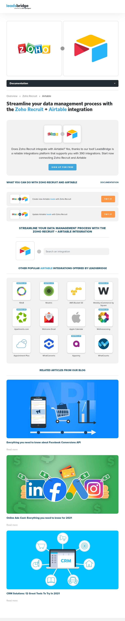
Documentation (19, 83)
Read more (12, 391)
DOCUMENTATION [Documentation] (109, 182)
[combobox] (76, 251)
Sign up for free (62, 167)
